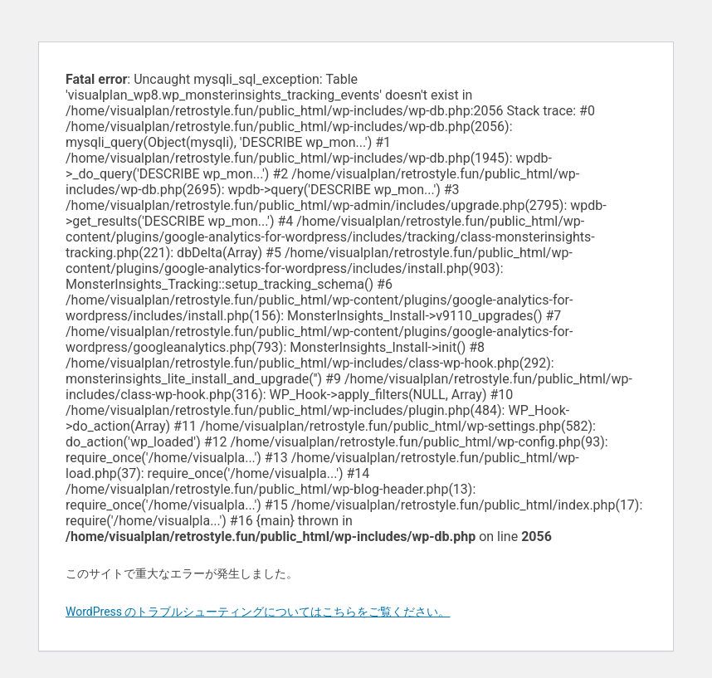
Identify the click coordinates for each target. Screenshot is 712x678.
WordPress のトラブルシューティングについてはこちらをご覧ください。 (258, 611)
